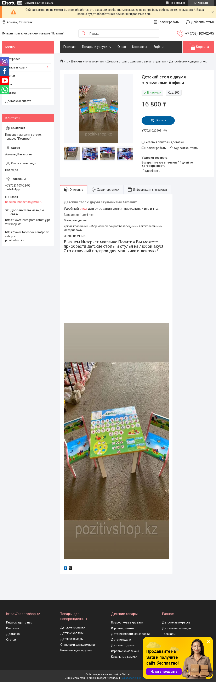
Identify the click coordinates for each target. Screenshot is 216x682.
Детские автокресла (176, 622)
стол (83, 208)
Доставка (13, 634)
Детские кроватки (72, 627)
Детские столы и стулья (87, 61)
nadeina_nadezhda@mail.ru (23, 202)
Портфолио (12, 59)
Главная (69, 47)
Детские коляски (72, 633)
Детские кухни (121, 639)
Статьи (10, 75)
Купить (161, 120)
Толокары (169, 634)
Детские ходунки (123, 645)
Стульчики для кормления (78, 644)
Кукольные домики (124, 656)
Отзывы (10, 92)
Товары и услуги (94, 47)
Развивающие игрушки (76, 650)
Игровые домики (122, 628)
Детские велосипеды (176, 628)
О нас (122, 47)
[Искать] (83, 33)
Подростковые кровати (127, 622)
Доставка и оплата (18, 101)
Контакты (139, 47)
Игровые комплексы (125, 651)
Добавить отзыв (202, 22)
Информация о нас (19, 622)
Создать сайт (32, 2)
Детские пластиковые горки (130, 634)
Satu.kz (126, 674)
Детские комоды (71, 639)
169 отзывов (178, 2)
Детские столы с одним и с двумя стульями (136, 61)
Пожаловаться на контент (135, 678)
